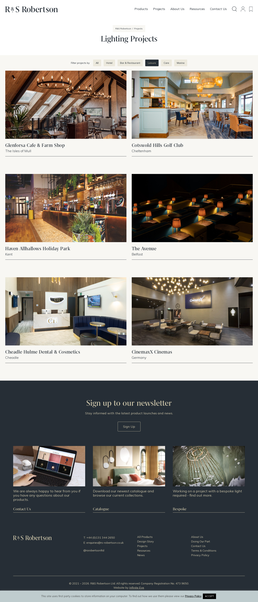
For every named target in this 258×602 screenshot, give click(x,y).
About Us (197, 537)
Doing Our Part (200, 541)
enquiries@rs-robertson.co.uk (105, 542)
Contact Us (198, 546)
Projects (142, 546)
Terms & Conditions (203, 550)
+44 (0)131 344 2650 (100, 537)
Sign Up (129, 427)
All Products (145, 537)
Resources (143, 550)
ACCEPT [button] (209, 596)
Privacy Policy (200, 555)
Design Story (145, 541)
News (141, 555)
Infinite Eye (136, 587)
